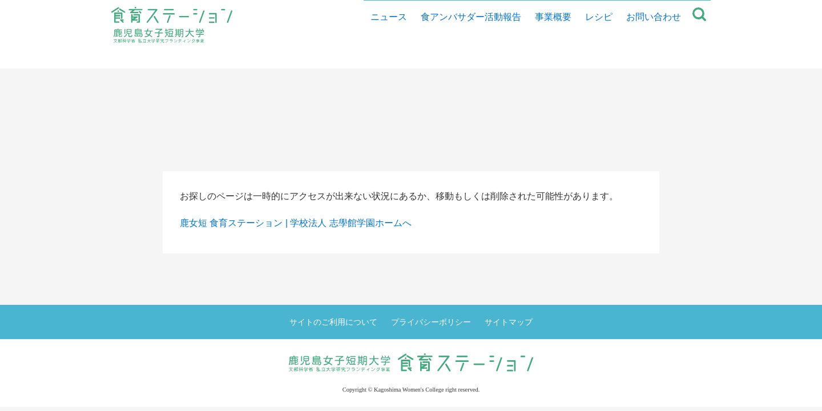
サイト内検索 (699, 57)
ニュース (384, 57)
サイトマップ (509, 322)
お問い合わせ (649, 57)
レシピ (594, 57)
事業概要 (548, 57)
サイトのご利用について (333, 322)
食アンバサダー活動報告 (466, 57)
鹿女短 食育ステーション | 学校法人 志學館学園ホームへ (296, 223)
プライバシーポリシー (431, 322)
